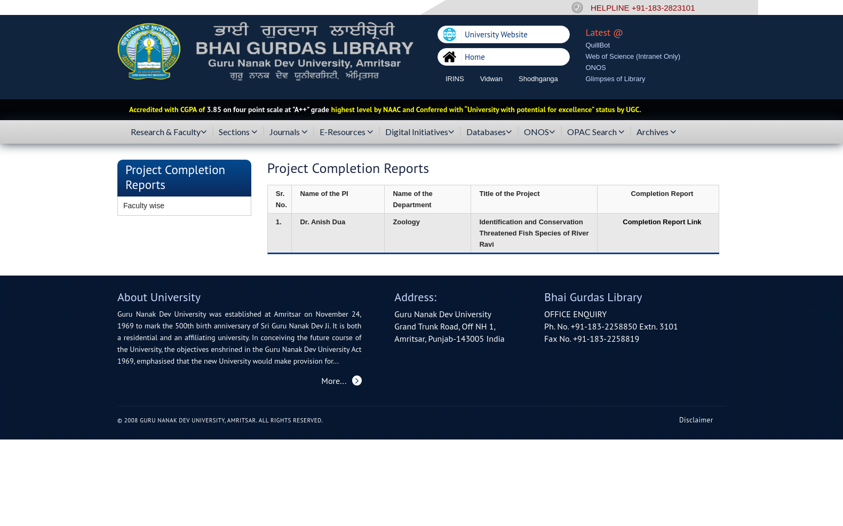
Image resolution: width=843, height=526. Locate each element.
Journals (288, 132)
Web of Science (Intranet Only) (633, 56)
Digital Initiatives (420, 132)
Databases (489, 132)
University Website (496, 34)
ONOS (596, 68)
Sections (238, 132)
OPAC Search (596, 132)
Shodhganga (538, 79)
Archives (657, 132)
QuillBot (598, 45)
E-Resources (346, 132)
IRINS (455, 79)
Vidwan (491, 79)
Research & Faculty (169, 132)
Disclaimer (696, 420)
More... (341, 380)
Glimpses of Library (616, 79)
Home (475, 57)
